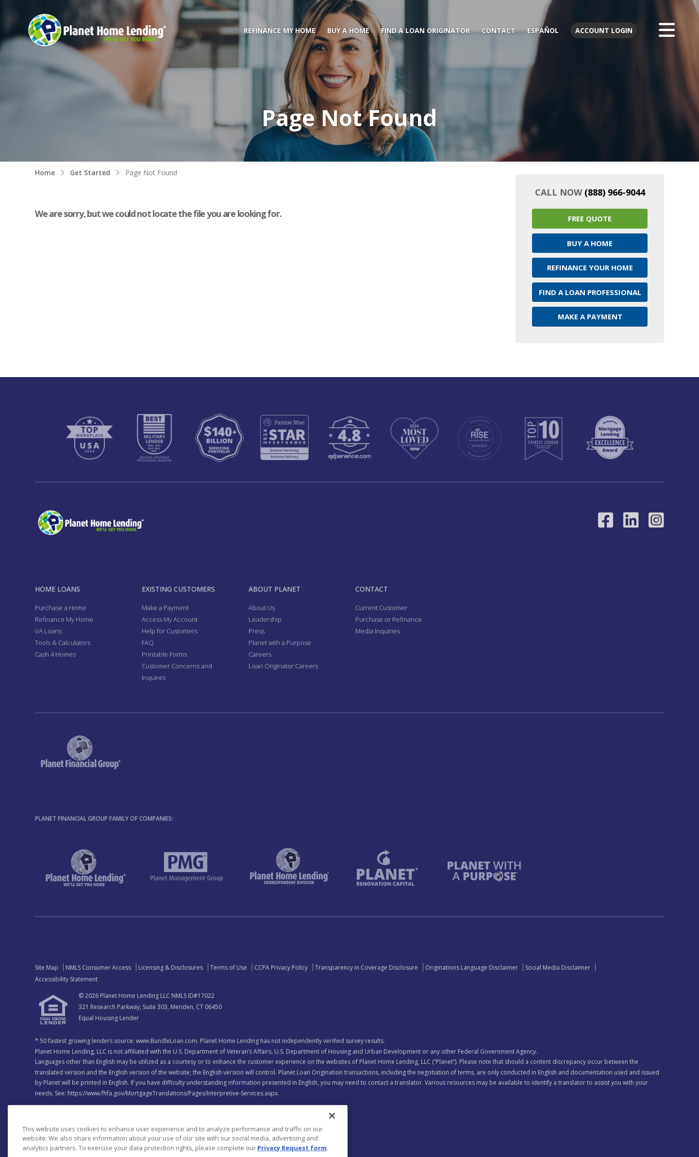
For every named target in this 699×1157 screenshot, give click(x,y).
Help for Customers (170, 631)
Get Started (90, 172)
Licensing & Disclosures (170, 967)
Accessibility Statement (66, 979)
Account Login (603, 30)
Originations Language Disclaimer (471, 967)
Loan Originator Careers (283, 665)
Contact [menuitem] (499, 30)
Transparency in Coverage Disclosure (366, 967)
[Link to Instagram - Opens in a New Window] (656, 520)
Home (45, 172)
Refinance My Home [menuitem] (280, 30)
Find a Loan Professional (590, 292)
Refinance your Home (590, 267)
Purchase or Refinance (388, 619)
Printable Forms (164, 654)
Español (543, 30)
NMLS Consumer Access (98, 967)
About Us (262, 607)
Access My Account (170, 619)
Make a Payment (590, 316)
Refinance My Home (64, 619)
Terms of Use (228, 967)
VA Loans (48, 631)
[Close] (332, 1129)
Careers (260, 654)
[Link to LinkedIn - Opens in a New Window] (631, 520)
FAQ (148, 642)
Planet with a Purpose (280, 642)
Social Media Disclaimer (557, 967)
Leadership (265, 619)
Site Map (46, 967)
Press (257, 631)
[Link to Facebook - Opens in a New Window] (606, 520)
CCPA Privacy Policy (281, 967)
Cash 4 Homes (55, 654)
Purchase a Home (60, 607)
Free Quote (590, 218)
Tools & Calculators (62, 642)
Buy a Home (590, 243)
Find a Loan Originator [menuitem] (425, 30)
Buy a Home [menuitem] (348, 30)
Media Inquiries (377, 631)
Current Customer (381, 607)
